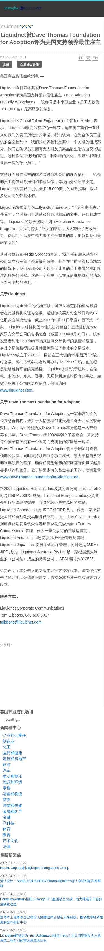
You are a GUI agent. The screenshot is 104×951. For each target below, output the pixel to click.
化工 (7, 747)
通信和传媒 (12, 805)
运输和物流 (12, 794)
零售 (7, 788)
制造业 (8, 741)
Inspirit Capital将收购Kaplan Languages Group (34, 868)
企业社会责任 (29, 64)
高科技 (8, 823)
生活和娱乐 (12, 776)
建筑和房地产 (14, 758)
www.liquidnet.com (16, 390)
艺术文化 (10, 840)
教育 (7, 835)
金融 (6, 64)
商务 (7, 799)
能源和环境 (12, 782)
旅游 (7, 764)
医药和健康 (12, 753)
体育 (7, 829)
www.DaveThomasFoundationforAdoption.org (39, 477)
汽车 (7, 770)
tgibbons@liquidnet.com (21, 622)
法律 (7, 846)
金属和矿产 (12, 811)
